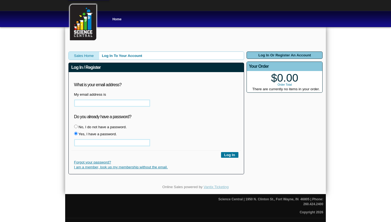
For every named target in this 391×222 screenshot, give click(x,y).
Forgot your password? (92, 162)
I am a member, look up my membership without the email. (121, 167)
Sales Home (84, 56)
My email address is (90, 94)
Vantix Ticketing (216, 187)
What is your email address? (98, 84)
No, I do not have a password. (100, 127)
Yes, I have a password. (95, 134)
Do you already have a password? (102, 116)
